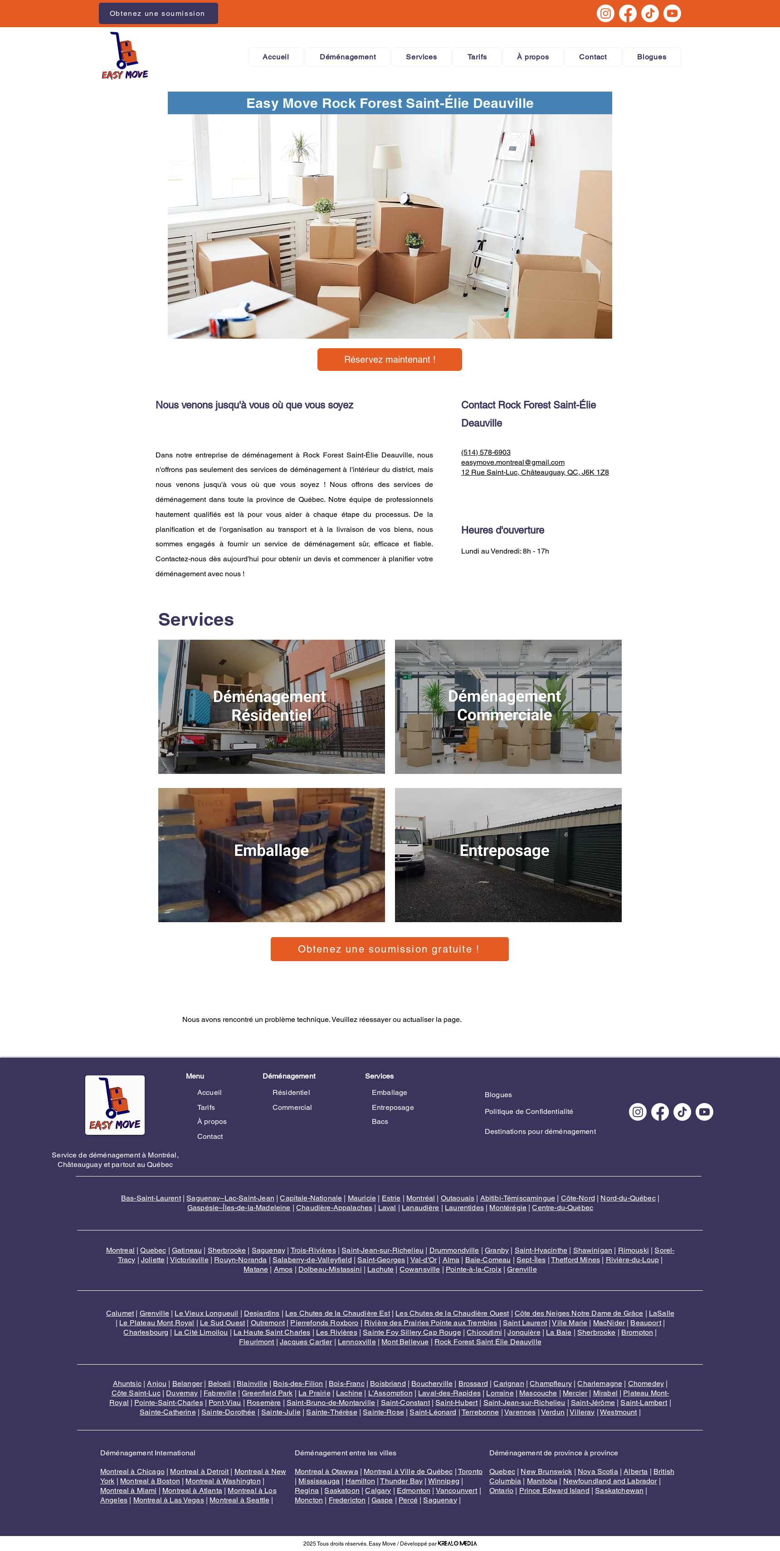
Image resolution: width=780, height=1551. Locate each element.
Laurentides (464, 1207)
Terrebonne (480, 1412)
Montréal (420, 1198)
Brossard (473, 1383)
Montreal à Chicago (132, 1471)
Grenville (521, 1269)
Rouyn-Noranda (240, 1259)
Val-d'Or (423, 1259)
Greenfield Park (267, 1393)
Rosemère (264, 1402)
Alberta (636, 1471)
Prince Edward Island (554, 1490)
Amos (283, 1269)
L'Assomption (390, 1393)
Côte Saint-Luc (136, 1393)
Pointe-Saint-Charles (168, 1402)
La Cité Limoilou (201, 1332)
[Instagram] (605, 13)
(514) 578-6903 (486, 452)
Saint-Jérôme (593, 1402)
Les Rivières (336, 1332)
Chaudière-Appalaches (334, 1207)
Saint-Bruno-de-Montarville (331, 1402)
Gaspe (382, 1500)
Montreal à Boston (150, 1481)
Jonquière (523, 1332)
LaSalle (661, 1313)
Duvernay (182, 1393)
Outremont (268, 1322)
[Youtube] (672, 13)
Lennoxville (357, 1341)
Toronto (470, 1471)
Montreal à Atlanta (192, 1490)
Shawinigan (593, 1250)
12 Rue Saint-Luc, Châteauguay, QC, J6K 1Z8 (535, 472)
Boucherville (432, 1383)
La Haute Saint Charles (272, 1332)
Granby (497, 1250)
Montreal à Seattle (239, 1500)
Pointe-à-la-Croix (474, 1269)
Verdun (553, 1412)
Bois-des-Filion (298, 1383)
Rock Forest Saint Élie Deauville (487, 1341)
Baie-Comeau (488, 1259)
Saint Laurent (525, 1322)
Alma (451, 1259)
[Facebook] (628, 13)
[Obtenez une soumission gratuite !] (390, 949)
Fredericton (347, 1500)
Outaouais (457, 1198)
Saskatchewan (619, 1490)
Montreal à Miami (128, 1490)
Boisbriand (388, 1383)
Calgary (378, 1490)
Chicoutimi (484, 1332)
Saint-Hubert (456, 1402)
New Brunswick (546, 1471)
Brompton (637, 1332)
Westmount (618, 1412)
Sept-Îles (531, 1259)
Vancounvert (457, 1490)
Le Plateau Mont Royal (156, 1322)
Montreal (120, 1250)
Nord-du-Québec (627, 1198)
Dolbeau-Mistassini (330, 1269)
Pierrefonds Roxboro (324, 1322)
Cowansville (420, 1269)
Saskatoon (341, 1490)
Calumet (120, 1313)
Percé (408, 1500)
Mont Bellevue (405, 1341)
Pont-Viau (225, 1402)
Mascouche (538, 1393)
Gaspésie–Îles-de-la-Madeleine (239, 1207)
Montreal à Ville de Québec (408, 1471)
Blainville (252, 1383)
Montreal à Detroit (199, 1471)
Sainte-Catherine (168, 1412)
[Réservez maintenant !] (389, 359)
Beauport (645, 1322)
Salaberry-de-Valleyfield (312, 1259)
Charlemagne (599, 1383)
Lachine (349, 1393)
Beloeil (219, 1383)
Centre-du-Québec (562, 1207)
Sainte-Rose (383, 1412)
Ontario (501, 1490)
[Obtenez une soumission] (158, 13)
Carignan (508, 1383)
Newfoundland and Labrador (610, 1481)
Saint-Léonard (433, 1412)
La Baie (558, 1332)
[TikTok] (650, 13)
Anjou (156, 1383)
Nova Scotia (598, 1471)
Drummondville (454, 1250)
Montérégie (507, 1207)
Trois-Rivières (313, 1250)
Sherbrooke (227, 1250)
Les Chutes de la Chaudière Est (337, 1313)
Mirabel (605, 1393)
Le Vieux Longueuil (206, 1313)
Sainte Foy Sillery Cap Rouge (412, 1332)
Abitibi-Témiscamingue (517, 1198)
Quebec (153, 1250)
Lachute (380, 1269)
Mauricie (362, 1198)
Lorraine (499, 1393)
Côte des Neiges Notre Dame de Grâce (579, 1313)
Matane (256, 1269)
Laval (387, 1207)
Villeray (582, 1412)
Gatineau (187, 1250)
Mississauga (319, 1481)
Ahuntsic (127, 1383)
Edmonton (413, 1490)
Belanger (187, 1383)
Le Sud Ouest (222, 1322)
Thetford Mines (575, 1259)
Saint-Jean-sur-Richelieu (382, 1250)
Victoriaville (189, 1259)
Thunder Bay (401, 1481)
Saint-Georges (381, 1259)
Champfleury (551, 1383)
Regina (307, 1490)
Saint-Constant (405, 1402)
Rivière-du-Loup (632, 1259)
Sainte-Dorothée (228, 1412)
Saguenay (268, 1250)
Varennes (520, 1412)
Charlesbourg (145, 1332)
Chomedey (646, 1383)
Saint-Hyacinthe (541, 1250)
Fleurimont (256, 1341)
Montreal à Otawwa (326, 1471)
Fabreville (220, 1393)
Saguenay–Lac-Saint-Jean (230, 1198)
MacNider (609, 1322)
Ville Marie (569, 1322)
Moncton (309, 1500)
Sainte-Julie (281, 1412)
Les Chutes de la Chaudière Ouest (452, 1313)
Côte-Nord (578, 1198)
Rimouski (633, 1250)
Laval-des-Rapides (449, 1393)
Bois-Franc (347, 1383)
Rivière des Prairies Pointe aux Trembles (430, 1322)
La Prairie (314, 1393)
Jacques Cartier (306, 1341)
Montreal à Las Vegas (168, 1500)
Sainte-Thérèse (331, 1412)
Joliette (153, 1259)
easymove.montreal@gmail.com (513, 462)
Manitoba (542, 1481)
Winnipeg (443, 1481)
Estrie (391, 1198)
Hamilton (360, 1481)
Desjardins (262, 1313)
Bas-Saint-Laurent (151, 1198)
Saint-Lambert (643, 1402)
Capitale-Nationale (311, 1198)
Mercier (575, 1393)
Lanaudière (420, 1207)
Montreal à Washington (222, 1481)
